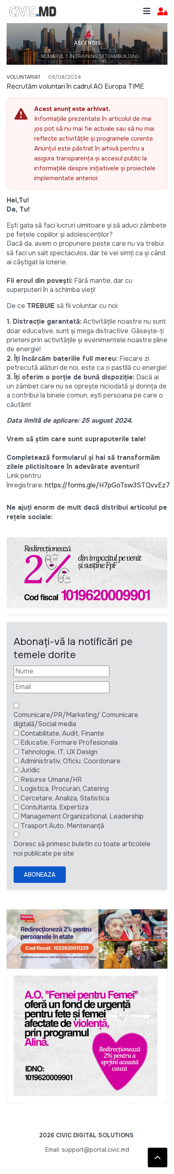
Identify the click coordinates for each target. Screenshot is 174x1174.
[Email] (61, 687)
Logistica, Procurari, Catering (65, 788)
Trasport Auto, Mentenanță (62, 825)
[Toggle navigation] (147, 11)
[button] (162, 11)
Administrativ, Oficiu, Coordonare (71, 761)
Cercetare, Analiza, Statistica (65, 798)
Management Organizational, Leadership (82, 816)
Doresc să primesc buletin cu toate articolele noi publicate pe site (82, 848)
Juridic (30, 770)
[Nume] (61, 671)
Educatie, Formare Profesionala (69, 742)
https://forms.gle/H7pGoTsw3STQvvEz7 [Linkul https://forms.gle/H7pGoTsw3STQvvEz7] (107, 485)
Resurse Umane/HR (51, 779)
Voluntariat (24, 77)
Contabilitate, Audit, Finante (62, 733)
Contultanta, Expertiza (54, 807)
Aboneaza (40, 874)
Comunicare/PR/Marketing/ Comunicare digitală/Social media (76, 719)
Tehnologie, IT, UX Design (59, 752)
